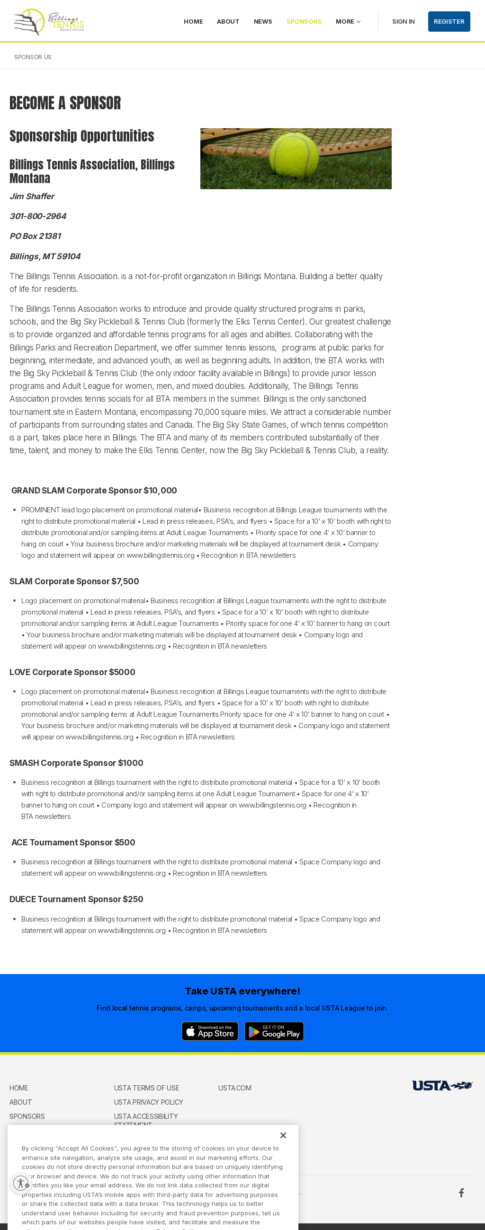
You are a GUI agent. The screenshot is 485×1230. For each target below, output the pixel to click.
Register (449, 21)
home (193, 21)
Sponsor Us (33, 57)
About (228, 21)
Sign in (403, 21)
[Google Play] (274, 1031)
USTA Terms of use (147, 1088)
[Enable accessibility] (20, 1183)
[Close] (283, 1145)
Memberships (31, 1130)
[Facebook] (461, 1192)
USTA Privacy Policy (148, 1102)
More (345, 21)
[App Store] (210, 1031)
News (263, 21)
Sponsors (304, 21)
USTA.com (234, 1088)
